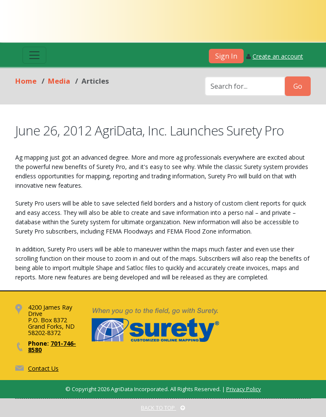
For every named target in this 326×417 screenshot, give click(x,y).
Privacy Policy (243, 389)
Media (59, 81)
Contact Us (43, 368)
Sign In (226, 56)
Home (26, 81)
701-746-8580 (52, 346)
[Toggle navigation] (34, 55)
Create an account (278, 56)
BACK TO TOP (163, 407)
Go (297, 86)
